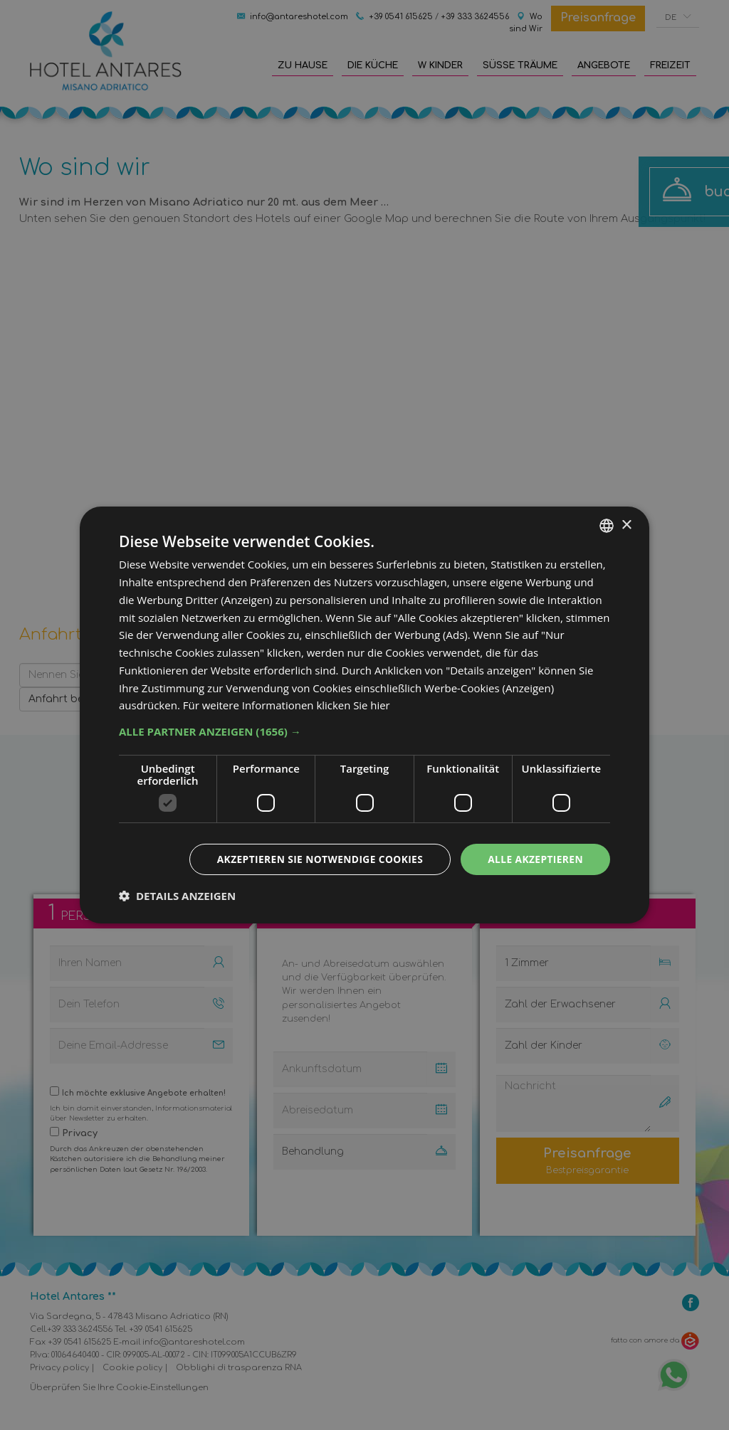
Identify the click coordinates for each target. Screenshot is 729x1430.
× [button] (626, 524)
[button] (364, 731)
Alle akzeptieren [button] (534, 859)
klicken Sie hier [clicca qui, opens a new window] (353, 705)
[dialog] (364, 715)
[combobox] (606, 526)
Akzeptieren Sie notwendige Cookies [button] (316, 859)
